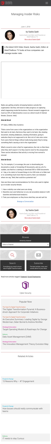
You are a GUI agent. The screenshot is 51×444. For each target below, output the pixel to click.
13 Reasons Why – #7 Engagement (18, 381)
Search (12, 263)
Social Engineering (34, 277)
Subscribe (38, 263)
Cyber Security (25, 293)
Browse (25, 237)
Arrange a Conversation (25, 201)
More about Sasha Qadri (32, 39)
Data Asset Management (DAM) (17, 337)
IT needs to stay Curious (13, 438)
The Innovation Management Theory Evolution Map (25, 344)
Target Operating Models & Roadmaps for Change (25, 329)
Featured (23, 277)
